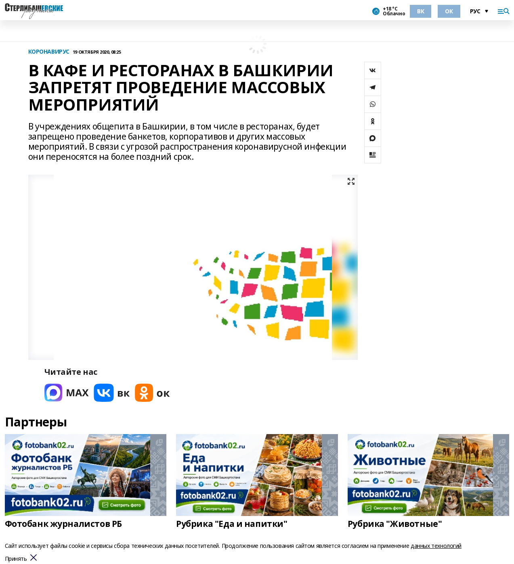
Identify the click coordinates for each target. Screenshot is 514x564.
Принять (16, 559)
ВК (420, 11)
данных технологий (436, 545)
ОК (449, 11)
